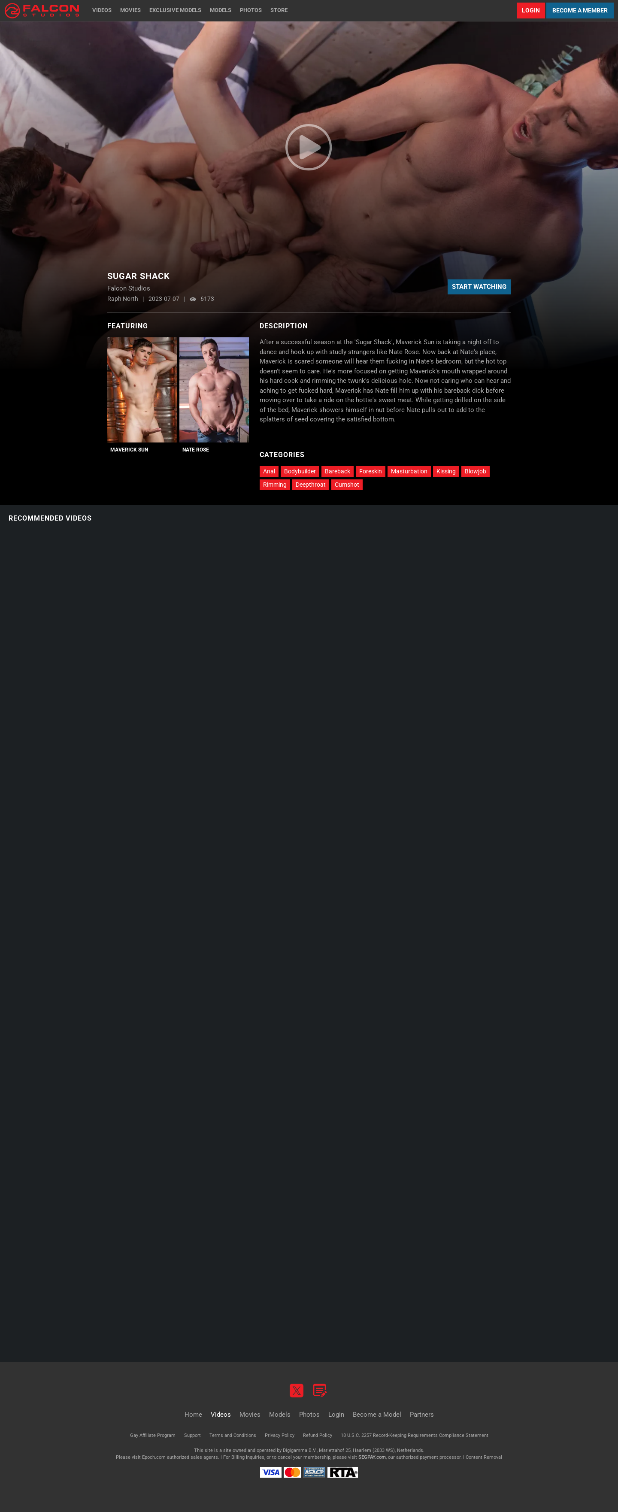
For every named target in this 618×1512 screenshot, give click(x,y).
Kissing (446, 471)
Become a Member (580, 10)
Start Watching (479, 287)
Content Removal (484, 1457)
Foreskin (370, 471)
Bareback (337, 471)
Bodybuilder (300, 471)
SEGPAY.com (372, 1457)
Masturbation (409, 471)
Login (531, 10)
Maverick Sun (129, 450)
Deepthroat (311, 484)
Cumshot (347, 484)
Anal (269, 471)
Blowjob (475, 471)
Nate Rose (195, 450)
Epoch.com (154, 1457)
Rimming (275, 484)
